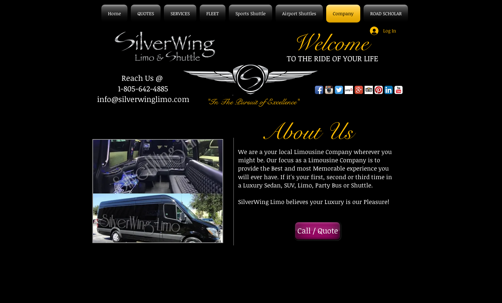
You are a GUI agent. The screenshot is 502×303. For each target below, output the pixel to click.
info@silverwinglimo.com (143, 99)
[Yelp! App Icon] (349, 90)
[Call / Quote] (317, 231)
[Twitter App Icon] (339, 90)
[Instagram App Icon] (329, 90)
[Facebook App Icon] (319, 90)
